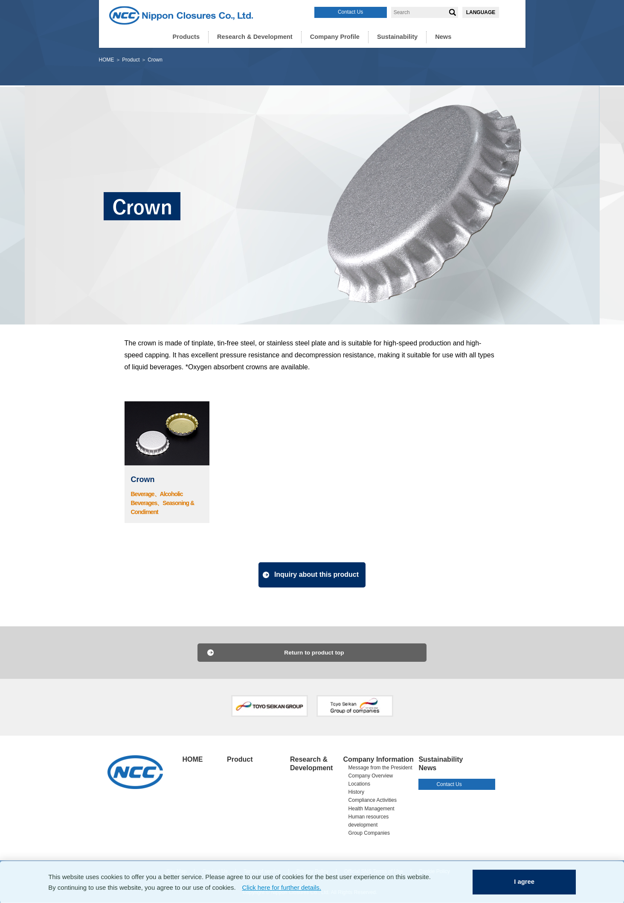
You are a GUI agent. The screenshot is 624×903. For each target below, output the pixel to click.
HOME (106, 60)
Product (130, 60)
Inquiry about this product (317, 574)
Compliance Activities (372, 801)
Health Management (371, 809)
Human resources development (368, 821)
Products (190, 36)
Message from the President (380, 768)
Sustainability (394, 36)
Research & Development (257, 36)
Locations (359, 784)
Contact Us (350, 12)
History (356, 792)
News (439, 36)
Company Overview (370, 776)
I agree (524, 881)
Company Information (378, 759)
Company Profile (333, 36)
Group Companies (369, 833)
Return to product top (314, 652)
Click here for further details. (282, 887)
